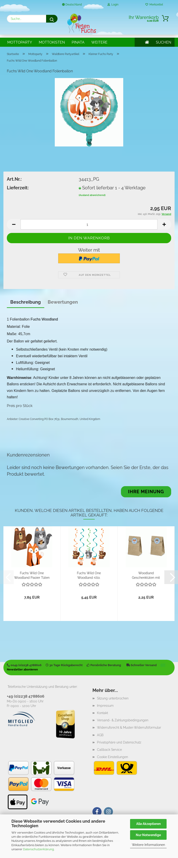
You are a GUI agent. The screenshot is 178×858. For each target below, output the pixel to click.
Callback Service (109, 749)
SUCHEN (163, 42)
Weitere (99, 42)
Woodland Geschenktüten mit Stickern (146, 575)
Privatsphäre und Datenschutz (119, 742)
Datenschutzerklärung (38, 849)
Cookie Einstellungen (112, 757)
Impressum (105, 705)
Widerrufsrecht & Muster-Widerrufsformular (129, 727)
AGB (100, 735)
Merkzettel (154, 4)
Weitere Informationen (148, 845)
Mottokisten (52, 42)
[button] (14, 224)
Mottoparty (19, 42)
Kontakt (102, 713)
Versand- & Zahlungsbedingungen (122, 720)
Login (112, 4)
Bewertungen (63, 302)
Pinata (78, 42)
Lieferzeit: (18, 187)
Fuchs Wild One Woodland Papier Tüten (32, 575)
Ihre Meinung (146, 491)
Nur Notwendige (148, 835)
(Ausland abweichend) (92, 195)
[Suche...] (52, 19)
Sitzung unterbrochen (112, 698)
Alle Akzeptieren (148, 824)
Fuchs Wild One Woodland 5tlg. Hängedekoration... (89, 575)
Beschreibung (25, 302)
